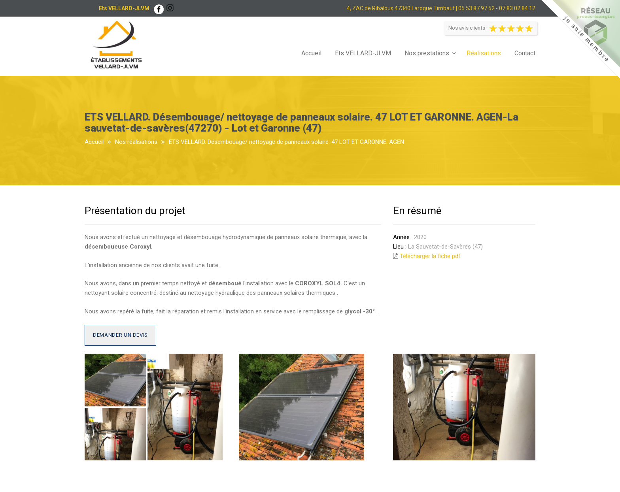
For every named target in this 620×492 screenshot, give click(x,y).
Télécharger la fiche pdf (430, 256)
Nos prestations (427, 53)
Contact (524, 53)
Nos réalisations (136, 141)
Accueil (311, 53)
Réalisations (484, 53)
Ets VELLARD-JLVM (363, 53)
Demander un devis (120, 335)
